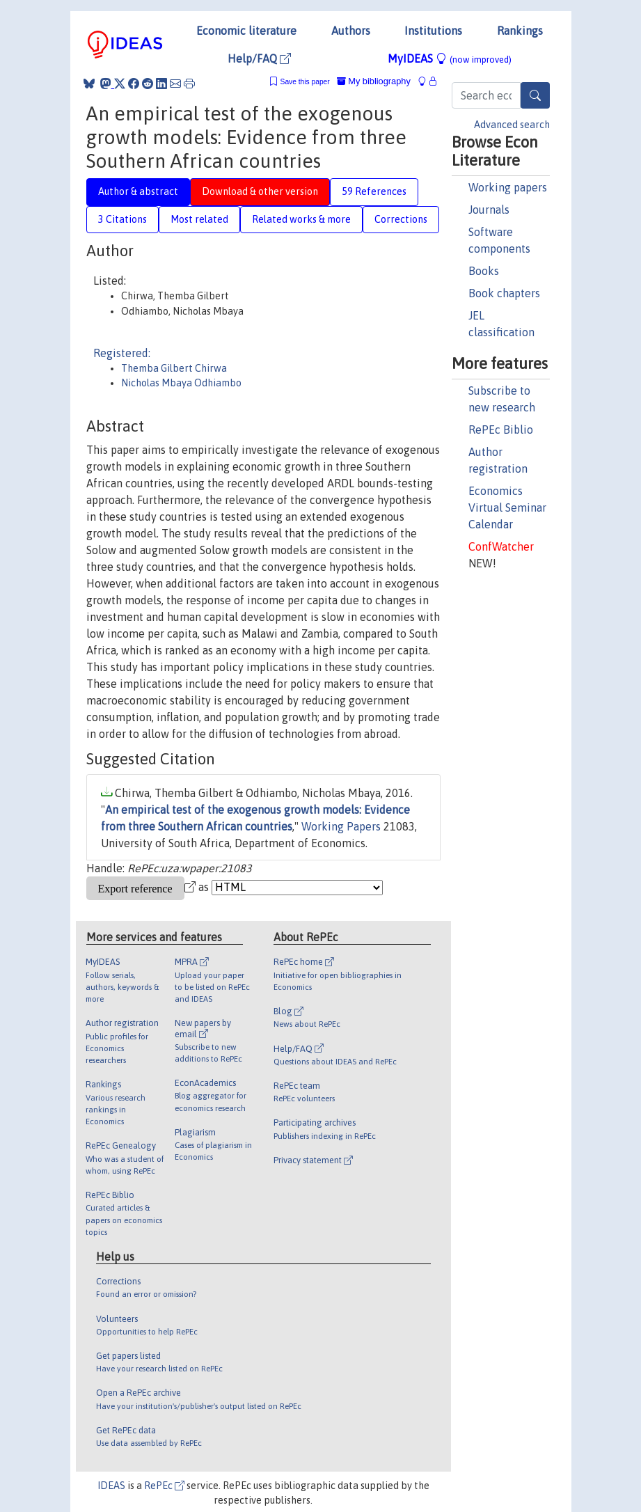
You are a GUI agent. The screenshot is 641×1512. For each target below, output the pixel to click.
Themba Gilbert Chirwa (174, 368)
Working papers (507, 187)
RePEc (164, 1485)
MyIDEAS (450, 58)
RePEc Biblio (500, 429)
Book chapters (504, 293)
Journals (488, 209)
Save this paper (305, 82)
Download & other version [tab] (260, 191)
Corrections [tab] (400, 219)
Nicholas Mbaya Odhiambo (181, 382)
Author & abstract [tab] (138, 191)
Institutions (433, 30)
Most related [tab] (199, 219)
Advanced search (512, 124)
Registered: (121, 353)
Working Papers (341, 826)
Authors (350, 30)
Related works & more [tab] (301, 219)
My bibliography (374, 81)
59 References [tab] (374, 191)
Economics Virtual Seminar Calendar (507, 507)
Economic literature (246, 30)
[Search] (535, 95)
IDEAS (111, 1485)
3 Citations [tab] (122, 219)
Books (483, 271)
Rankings (520, 30)
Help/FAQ (259, 58)
